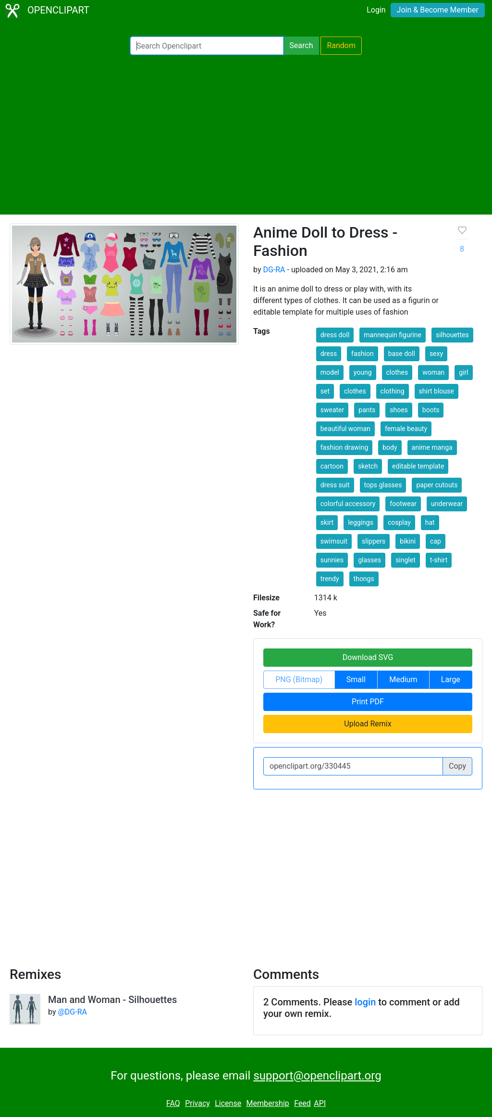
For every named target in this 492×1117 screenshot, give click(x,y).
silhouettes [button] (452, 335)
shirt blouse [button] (436, 391)
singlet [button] (405, 560)
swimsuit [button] (333, 541)
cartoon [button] (332, 466)
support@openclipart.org (317, 1075)
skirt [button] (326, 522)
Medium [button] (403, 679)
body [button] (389, 447)
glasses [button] (369, 560)
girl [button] (463, 372)
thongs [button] (364, 579)
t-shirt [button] (438, 560)
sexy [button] (436, 353)
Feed (302, 1103)
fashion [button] (362, 353)
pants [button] (366, 410)
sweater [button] (332, 410)
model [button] (329, 372)
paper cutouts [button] (436, 485)
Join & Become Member (438, 9)
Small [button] (356, 679)
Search (301, 45)
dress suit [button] (335, 485)
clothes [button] (397, 372)
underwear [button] (447, 504)
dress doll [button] (335, 335)
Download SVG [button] (368, 657)
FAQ (173, 1103)
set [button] (325, 391)
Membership (267, 1103)
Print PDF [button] (368, 701)
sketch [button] (368, 466)
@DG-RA (72, 1011)
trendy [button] (329, 579)
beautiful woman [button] (345, 428)
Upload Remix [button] (367, 723)
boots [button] (431, 410)
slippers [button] (373, 541)
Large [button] (450, 679)
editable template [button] (418, 466)
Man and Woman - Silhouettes (112, 999)
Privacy (197, 1103)
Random (341, 45)
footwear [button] (403, 504)
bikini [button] (408, 541)
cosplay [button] (399, 522)
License (228, 1103)
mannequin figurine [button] (392, 335)
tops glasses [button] (383, 485)
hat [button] (430, 522)
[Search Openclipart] (206, 46)
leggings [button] (360, 522)
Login (376, 9)
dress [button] (328, 353)
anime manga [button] (432, 447)
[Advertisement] (246, 134)
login (365, 1002)
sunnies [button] (332, 560)
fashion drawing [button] (344, 447)
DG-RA (274, 269)
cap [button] (435, 541)
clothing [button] (393, 391)
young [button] (363, 372)
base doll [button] (401, 353)
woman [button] (433, 372)
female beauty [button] (406, 428)
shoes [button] (399, 410)
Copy (457, 766)
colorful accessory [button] (348, 504)
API (320, 1103)
